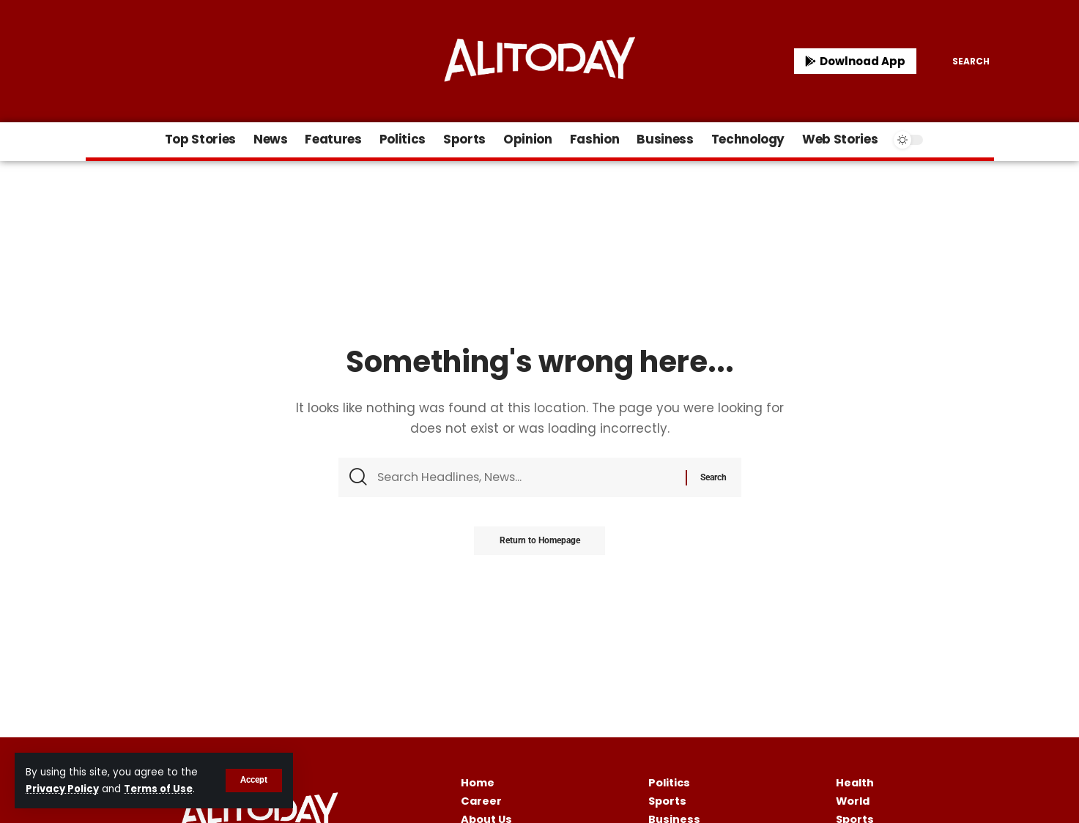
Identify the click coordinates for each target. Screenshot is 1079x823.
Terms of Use (161, 789)
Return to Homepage (540, 544)
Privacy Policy (64, 789)
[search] (960, 61)
